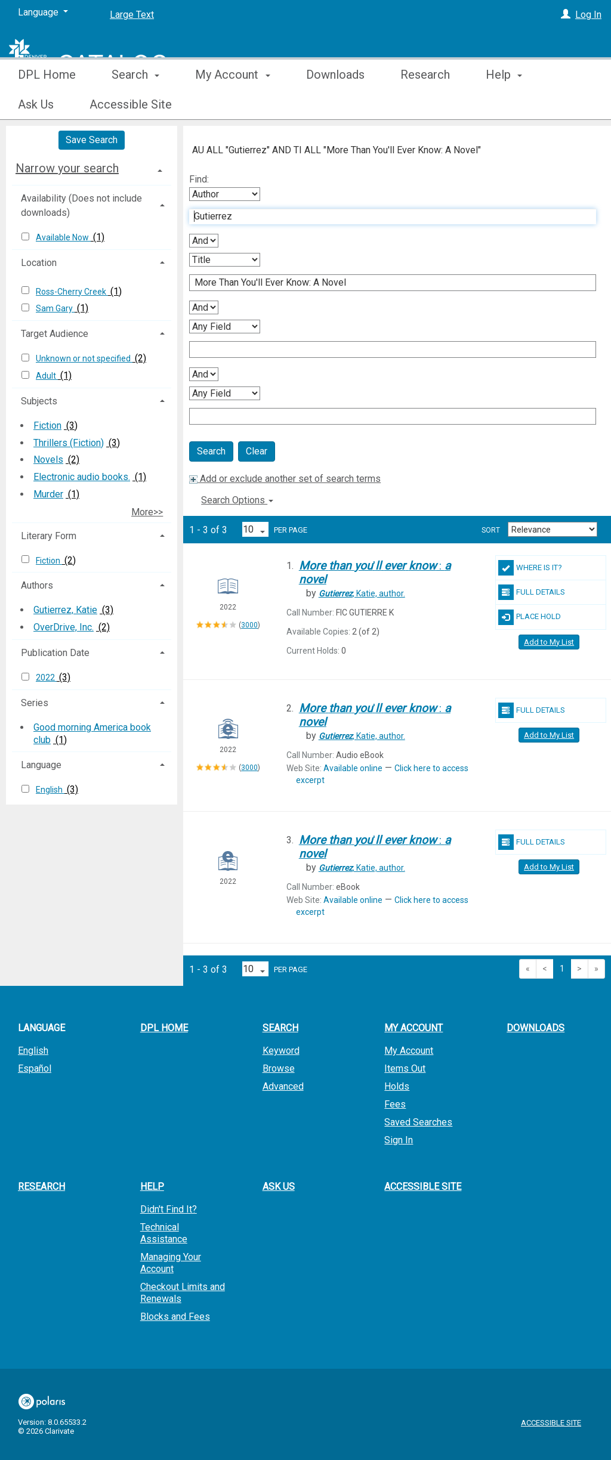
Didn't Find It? (168, 1209)
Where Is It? (530, 568)
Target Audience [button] (54, 333)
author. (362, 593)
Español (34, 1068)
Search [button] (135, 104)
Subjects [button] (39, 401)
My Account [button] (232, 104)
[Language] (43, 12)
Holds (396, 1086)
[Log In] (565, 14)
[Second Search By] (224, 260)
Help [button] (152, 1186)
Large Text (132, 14)
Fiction (47, 425)
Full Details (531, 592)
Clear (256, 451)
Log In (588, 14)
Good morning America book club (92, 734)
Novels (48, 459)
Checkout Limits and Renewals (182, 1292)
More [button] (509, 104)
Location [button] (39, 262)
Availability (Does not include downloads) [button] (81, 205)
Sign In (398, 1140)
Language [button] (41, 765)
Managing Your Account (170, 1263)
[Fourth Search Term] (386, 416)
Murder (48, 494)
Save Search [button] (92, 140)
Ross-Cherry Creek (72, 291)
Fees (395, 1104)
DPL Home (47, 104)
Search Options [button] (237, 500)
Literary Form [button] (48, 536)
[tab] (91, 168)
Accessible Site (422, 1186)
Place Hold (529, 617)
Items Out (404, 1068)
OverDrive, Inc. (63, 627)
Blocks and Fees (175, 1316)
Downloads (335, 104)
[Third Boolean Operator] (203, 374)
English (50, 789)
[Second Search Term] (386, 282)
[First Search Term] (386, 216)
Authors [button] (37, 585)
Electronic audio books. (81, 476)
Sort (491, 530)
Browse (279, 1068)
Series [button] (34, 703)
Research (425, 104)
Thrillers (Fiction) (68, 442)
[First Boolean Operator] (203, 241)
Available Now (63, 237)
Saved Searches (418, 1122)
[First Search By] (224, 194)
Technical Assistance (163, 1233)
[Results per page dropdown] (255, 529)
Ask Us (279, 1186)
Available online (352, 768)
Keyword (281, 1050)
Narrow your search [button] (67, 168)
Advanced (283, 1086)
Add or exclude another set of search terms (285, 478)
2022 (46, 677)
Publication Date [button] (55, 652)
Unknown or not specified (84, 358)
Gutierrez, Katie (65, 609)
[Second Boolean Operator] (203, 307)
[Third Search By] (224, 326)
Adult (47, 376)
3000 (249, 625)
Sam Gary (55, 308)
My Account (408, 1050)
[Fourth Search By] (224, 393)
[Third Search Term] (386, 349)
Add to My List (549, 642)
